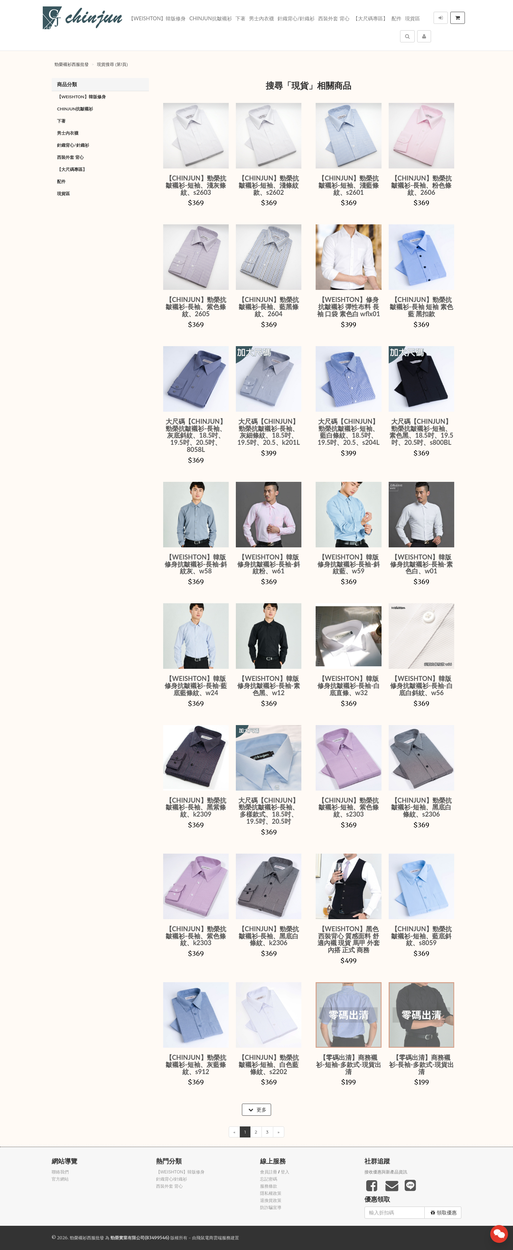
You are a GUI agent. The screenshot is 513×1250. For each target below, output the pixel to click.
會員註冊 (268, 1172)
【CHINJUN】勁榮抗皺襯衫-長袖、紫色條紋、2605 (196, 307)
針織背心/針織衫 (296, 18)
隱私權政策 (270, 1193)
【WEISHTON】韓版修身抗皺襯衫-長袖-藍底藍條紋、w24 (196, 686)
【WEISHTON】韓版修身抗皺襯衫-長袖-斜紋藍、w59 (348, 564)
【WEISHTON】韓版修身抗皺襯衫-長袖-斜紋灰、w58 (196, 564)
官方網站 (60, 1179)
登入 (285, 1172)
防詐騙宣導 (270, 1207)
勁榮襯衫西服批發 (72, 64)
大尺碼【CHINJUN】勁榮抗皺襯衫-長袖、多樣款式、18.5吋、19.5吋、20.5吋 (268, 810)
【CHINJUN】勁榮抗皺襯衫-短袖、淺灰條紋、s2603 (196, 185)
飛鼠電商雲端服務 (213, 1237)
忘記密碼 (268, 1179)
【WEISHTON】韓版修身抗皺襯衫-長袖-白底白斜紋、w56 (421, 686)
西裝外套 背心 (333, 18)
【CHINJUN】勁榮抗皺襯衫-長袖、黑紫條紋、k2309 (196, 807)
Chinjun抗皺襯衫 (210, 18)
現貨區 (412, 18)
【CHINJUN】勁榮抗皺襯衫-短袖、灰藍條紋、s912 (196, 1064)
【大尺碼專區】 (370, 18)
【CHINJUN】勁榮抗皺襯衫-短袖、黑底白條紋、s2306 (421, 807)
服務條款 (268, 1186)
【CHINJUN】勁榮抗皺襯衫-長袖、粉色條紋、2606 (421, 185)
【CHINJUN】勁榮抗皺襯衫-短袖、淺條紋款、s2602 (268, 185)
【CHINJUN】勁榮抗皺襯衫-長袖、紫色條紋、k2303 (196, 936)
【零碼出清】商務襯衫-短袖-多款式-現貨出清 (348, 1064)
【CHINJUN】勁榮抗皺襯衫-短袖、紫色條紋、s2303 (348, 807)
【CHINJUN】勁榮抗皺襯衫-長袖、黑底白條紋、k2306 (268, 936)
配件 (396, 18)
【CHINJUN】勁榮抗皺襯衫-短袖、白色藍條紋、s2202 (268, 1064)
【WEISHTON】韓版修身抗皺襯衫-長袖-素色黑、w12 (268, 686)
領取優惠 (444, 1212)
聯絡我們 (60, 1172)
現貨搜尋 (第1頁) (112, 64)
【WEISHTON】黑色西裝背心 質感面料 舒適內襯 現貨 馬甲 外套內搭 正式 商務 (348, 939)
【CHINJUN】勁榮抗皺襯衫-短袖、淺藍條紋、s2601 (348, 185)
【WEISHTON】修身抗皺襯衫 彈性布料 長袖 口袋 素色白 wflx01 (348, 307)
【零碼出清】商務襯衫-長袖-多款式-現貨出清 (421, 1064)
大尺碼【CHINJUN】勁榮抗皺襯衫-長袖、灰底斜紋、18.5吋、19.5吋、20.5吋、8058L (196, 435)
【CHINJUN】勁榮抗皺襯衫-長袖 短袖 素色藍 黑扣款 (421, 307)
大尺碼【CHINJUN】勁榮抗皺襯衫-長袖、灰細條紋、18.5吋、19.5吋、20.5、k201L (268, 431)
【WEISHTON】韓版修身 (157, 18)
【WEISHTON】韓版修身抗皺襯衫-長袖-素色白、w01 (421, 564)
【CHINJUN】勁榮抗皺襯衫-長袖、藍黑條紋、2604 (268, 307)
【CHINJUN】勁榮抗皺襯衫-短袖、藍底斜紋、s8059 (421, 936)
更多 (257, 1109)
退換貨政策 (270, 1200)
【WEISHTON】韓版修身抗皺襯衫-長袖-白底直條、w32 (348, 686)
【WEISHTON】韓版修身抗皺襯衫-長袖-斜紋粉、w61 (268, 564)
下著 (240, 18)
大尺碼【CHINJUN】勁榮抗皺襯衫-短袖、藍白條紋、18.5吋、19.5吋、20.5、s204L (349, 431)
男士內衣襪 (261, 18)
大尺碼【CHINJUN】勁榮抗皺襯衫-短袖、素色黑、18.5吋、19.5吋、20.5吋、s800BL (421, 431)
